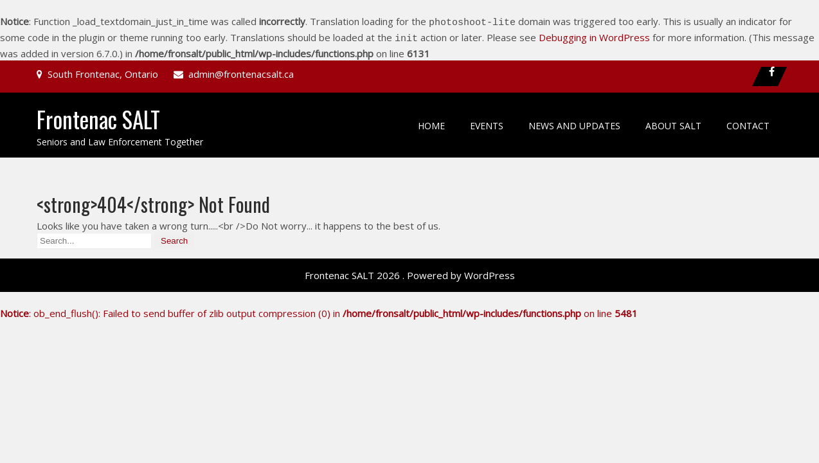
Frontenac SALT (98, 115)
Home (431, 122)
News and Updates (574, 122)
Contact (748, 122)
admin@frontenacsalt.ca (241, 70)
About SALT (673, 122)
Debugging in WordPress (594, 35)
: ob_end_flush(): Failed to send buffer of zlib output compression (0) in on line (319, 309)
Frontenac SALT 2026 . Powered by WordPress (410, 271)
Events (486, 122)
